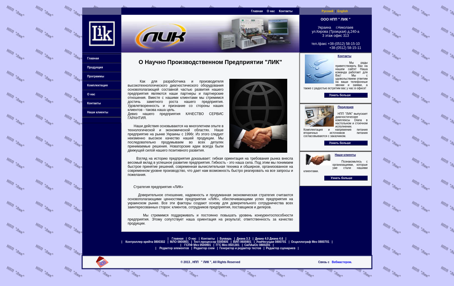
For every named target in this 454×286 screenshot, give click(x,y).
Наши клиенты (102, 112)
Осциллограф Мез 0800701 (310, 241)
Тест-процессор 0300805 (211, 241)
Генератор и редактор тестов (240, 248)
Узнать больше (340, 95)
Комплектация (102, 85)
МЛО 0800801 (179, 241)
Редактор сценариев (281, 248)
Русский (327, 11)
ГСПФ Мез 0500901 (197, 245)
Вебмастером (341, 262)
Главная (257, 11)
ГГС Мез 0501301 (227, 245)
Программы (102, 76)
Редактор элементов (174, 248)
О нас (271, 11)
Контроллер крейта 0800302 (145, 241)
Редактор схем (204, 248)
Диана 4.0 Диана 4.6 (269, 238)
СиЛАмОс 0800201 (257, 245)
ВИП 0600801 (242, 241)
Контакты (285, 11)
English (342, 11)
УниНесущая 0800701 (271, 241)
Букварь (226, 238)
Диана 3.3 (243, 238)
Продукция (102, 67)
